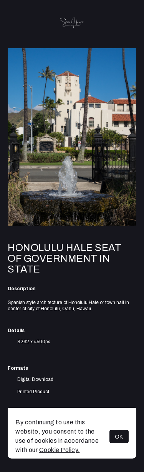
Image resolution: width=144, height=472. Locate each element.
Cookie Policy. (59, 450)
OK (119, 436)
